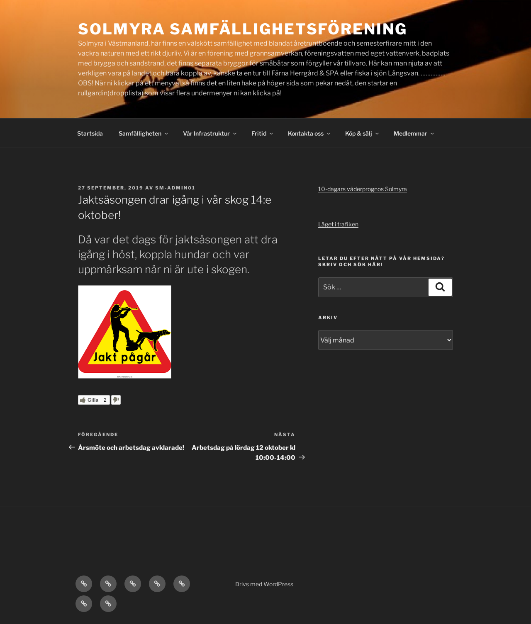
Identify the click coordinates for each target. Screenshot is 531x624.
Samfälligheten (144, 133)
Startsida (90, 133)
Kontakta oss (309, 133)
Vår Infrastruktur (210, 133)
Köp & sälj (362, 133)
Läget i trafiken (338, 224)
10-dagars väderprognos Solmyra (362, 188)
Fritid (262, 133)
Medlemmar (414, 133)
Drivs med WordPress (264, 584)
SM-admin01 (175, 188)
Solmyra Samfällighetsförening (242, 29)
